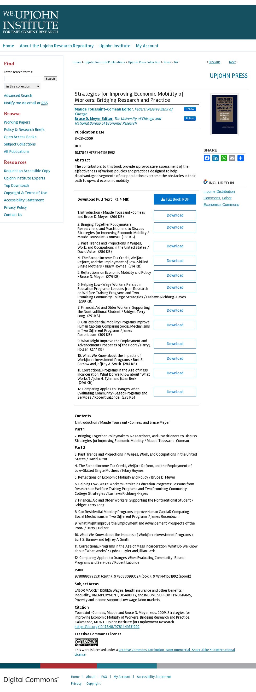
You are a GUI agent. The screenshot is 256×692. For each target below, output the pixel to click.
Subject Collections (20, 144)
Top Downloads (17, 185)
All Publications (17, 151)
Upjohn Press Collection (144, 62)
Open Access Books (20, 136)
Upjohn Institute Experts (24, 178)
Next (232, 62)
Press (167, 62)
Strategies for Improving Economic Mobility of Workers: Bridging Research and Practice (129, 96)
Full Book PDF (175, 199)
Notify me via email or (26, 103)
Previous (214, 62)
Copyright (93, 684)
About (90, 677)
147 (176, 62)
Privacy (76, 684)
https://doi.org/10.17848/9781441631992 (107, 626)
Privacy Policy (15, 207)
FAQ (104, 677)
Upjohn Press (229, 76)
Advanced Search (18, 95)
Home (77, 62)
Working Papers (17, 122)
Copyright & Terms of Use (25, 192)
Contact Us (13, 214)
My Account (122, 677)
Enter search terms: (18, 72)
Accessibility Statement (24, 200)
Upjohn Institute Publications (105, 62)
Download (175, 215)
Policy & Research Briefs (24, 129)
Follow (190, 109)
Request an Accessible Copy (27, 170)
